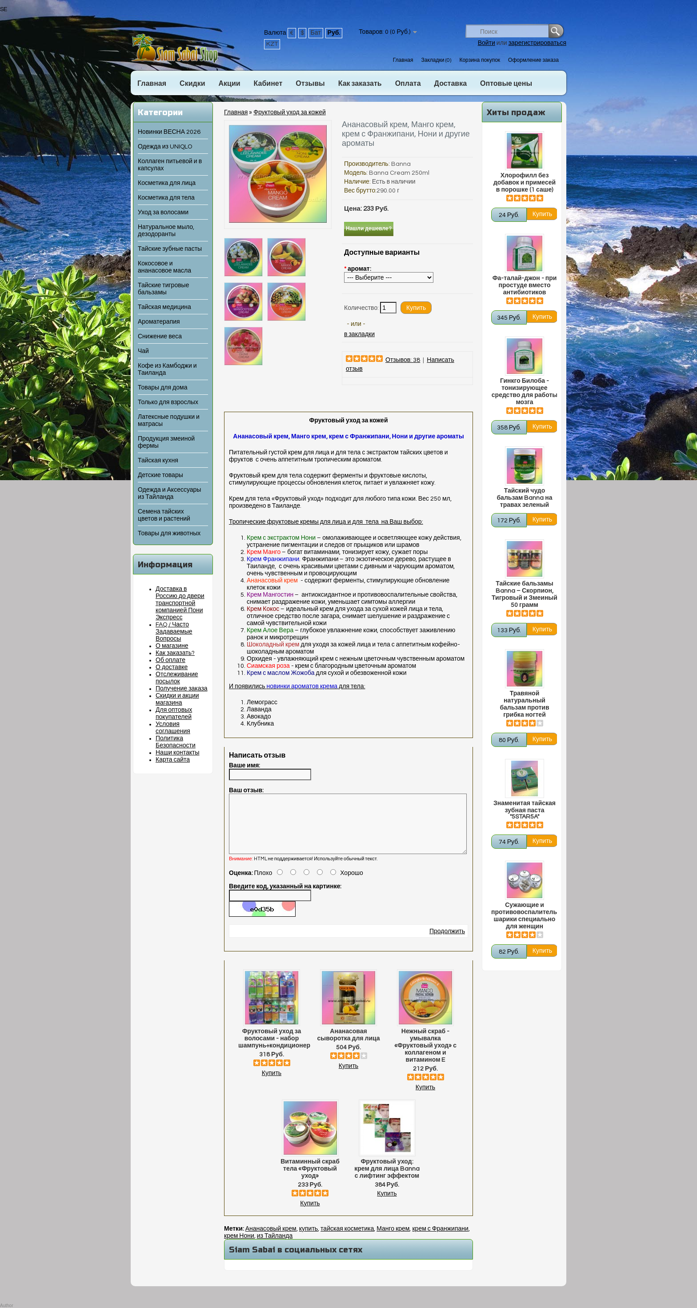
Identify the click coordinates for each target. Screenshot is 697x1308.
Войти (486, 43)
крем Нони (239, 1247)
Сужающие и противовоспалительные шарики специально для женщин (524, 916)
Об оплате (170, 660)
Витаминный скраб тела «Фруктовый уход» (310, 1179)
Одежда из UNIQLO (165, 147)
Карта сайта (173, 760)
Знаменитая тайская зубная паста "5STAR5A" (524, 810)
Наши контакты (178, 753)
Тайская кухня (158, 460)
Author (6, 1305)
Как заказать (360, 83)
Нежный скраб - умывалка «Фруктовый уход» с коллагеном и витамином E (425, 1056)
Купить (271, 1084)
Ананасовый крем (270, 1239)
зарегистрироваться (537, 43)
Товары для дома (162, 388)
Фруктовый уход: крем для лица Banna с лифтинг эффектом (387, 1179)
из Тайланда (274, 1247)
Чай (143, 351)
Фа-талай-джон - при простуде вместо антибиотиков (525, 285)
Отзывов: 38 (402, 360)
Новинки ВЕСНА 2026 (169, 132)
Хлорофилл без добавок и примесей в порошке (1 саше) (524, 183)
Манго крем (393, 1239)
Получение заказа (182, 689)
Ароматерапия (159, 322)
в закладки (359, 334)
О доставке (172, 667)
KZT (272, 44)
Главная (403, 60)
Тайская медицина (164, 307)
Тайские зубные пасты (170, 249)
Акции (229, 83)
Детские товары (160, 475)
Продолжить (447, 942)
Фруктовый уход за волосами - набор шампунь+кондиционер (271, 1049)
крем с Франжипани (440, 1239)
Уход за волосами (163, 212)
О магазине (172, 646)
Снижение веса (160, 336)
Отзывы (310, 83)
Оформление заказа (533, 60)
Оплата (408, 83)
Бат (316, 33)
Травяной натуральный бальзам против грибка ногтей (524, 704)
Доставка (450, 83)
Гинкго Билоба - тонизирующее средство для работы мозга (524, 391)
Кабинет (268, 83)
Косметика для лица (167, 183)
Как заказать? (175, 653)
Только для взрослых (168, 402)
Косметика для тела (166, 198)
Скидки (192, 83)
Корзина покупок (479, 60)
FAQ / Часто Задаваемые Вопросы (174, 632)
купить (308, 1239)
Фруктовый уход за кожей (289, 112)
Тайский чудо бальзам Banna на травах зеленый (524, 498)
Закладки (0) (436, 60)
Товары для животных (169, 533)
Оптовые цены (506, 83)
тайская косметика (347, 1239)
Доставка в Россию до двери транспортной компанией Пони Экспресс (180, 603)
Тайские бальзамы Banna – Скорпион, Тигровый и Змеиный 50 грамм (524, 594)
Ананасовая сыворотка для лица (348, 1045)
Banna (401, 164)
